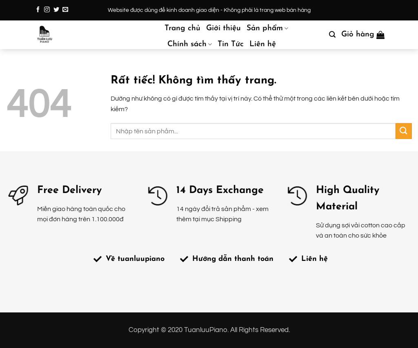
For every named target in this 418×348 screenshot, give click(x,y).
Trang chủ (182, 28)
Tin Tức (231, 44)
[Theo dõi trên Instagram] (47, 10)
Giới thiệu (223, 28)
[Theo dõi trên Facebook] (38, 10)
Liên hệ (262, 44)
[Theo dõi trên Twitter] (56, 10)
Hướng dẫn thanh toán (232, 259)
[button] (332, 35)
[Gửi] (404, 131)
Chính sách (189, 44)
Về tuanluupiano (135, 259)
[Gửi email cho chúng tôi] (65, 10)
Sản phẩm (267, 29)
